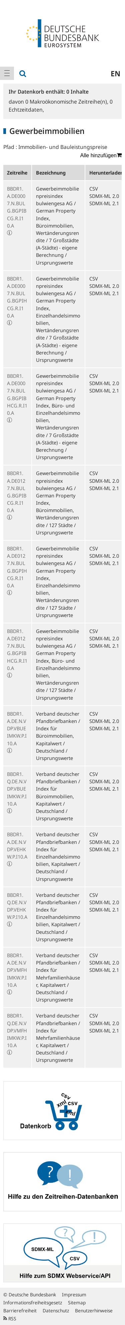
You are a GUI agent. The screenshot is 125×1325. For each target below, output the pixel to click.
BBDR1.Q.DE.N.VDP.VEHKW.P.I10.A (17, 906)
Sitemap (77, 1302)
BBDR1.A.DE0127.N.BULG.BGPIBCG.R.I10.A (16, 491)
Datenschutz (56, 1310)
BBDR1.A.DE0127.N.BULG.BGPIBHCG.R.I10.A (17, 649)
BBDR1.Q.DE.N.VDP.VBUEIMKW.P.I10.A (17, 789)
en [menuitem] (115, 73)
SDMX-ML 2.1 (104, 203)
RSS (9, 1318)
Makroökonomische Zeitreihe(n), (67, 101)
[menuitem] (7, 73)
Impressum (74, 1294)
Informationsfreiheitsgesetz (32, 1302)
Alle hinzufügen (101, 155)
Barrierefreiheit (20, 1310)
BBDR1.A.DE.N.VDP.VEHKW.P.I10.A (17, 845)
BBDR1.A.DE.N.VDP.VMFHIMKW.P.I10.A (17, 970)
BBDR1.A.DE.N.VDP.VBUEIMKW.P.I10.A (17, 728)
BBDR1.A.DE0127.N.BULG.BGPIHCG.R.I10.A (17, 567)
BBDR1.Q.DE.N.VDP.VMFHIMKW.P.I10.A (17, 1030)
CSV (93, 188)
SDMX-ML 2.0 (104, 196)
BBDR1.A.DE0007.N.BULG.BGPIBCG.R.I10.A (16, 207)
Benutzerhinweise (94, 1310)
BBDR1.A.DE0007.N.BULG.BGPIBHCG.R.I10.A (17, 394)
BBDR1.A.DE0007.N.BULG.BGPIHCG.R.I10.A (17, 297)
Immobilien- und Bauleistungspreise (62, 147)
